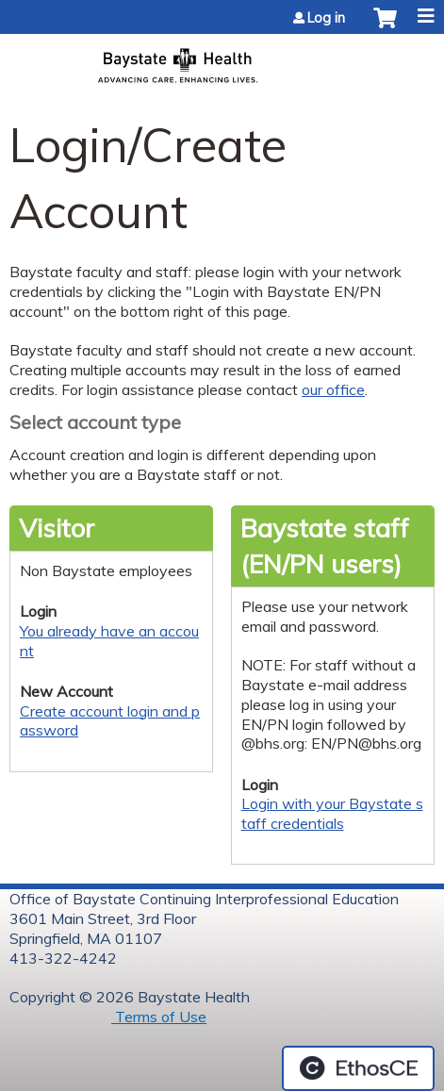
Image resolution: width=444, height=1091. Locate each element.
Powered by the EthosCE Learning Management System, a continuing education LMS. (358, 1068)
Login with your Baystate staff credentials (332, 813)
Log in (326, 18)
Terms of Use (158, 1016)
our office (333, 389)
